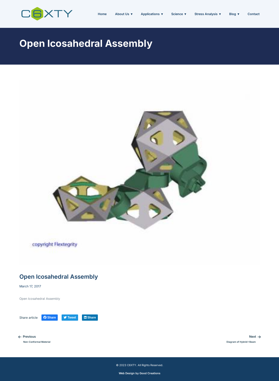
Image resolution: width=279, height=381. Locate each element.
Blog (232, 14)
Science (177, 14)
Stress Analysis (206, 14)
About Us (122, 14)
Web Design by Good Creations (139, 373)
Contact (254, 14)
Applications (150, 14)
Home (102, 14)
